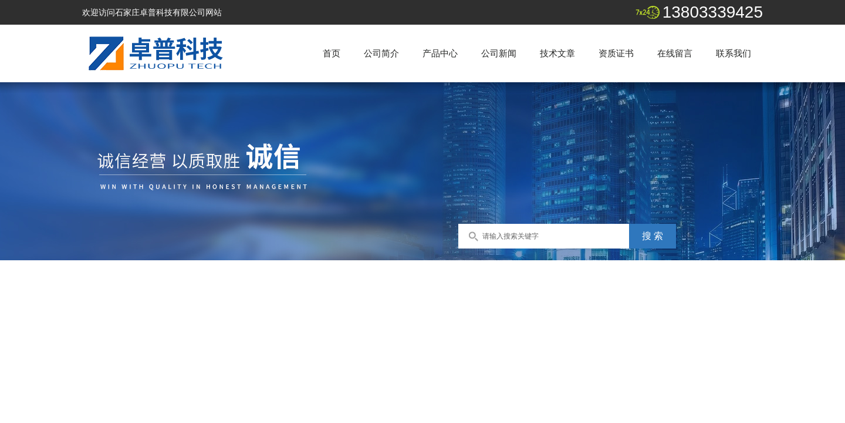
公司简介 (381, 53)
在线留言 (674, 53)
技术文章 (557, 53)
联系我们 (733, 53)
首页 (331, 53)
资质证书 (616, 53)
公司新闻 (498, 53)
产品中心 (440, 53)
